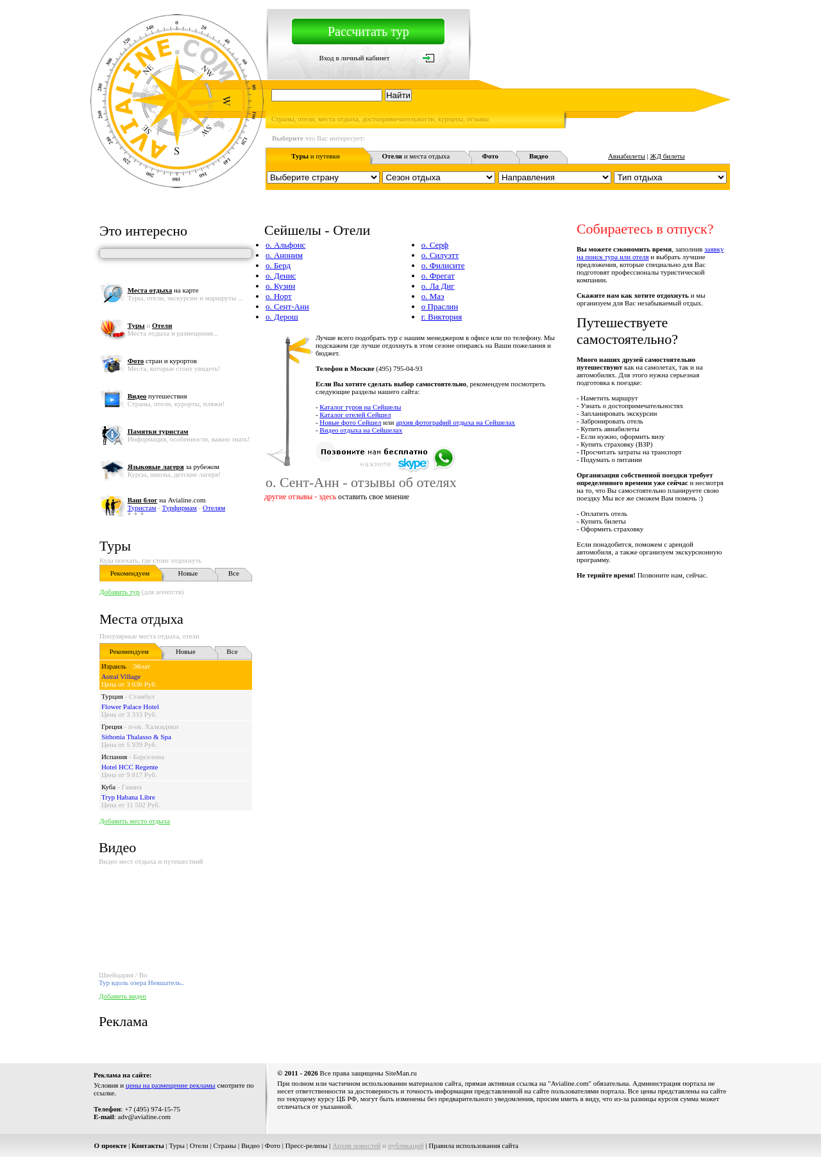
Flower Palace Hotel (130, 706)
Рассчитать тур (368, 31)
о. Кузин (280, 286)
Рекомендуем (129, 573)
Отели (199, 1145)
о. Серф (435, 245)
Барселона (148, 756)
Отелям (214, 507)
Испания (114, 756)
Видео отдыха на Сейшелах (360, 430)
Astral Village (120, 676)
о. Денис (281, 275)
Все (233, 573)
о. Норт (279, 296)
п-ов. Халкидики (153, 726)
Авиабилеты (626, 156)
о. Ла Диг (438, 286)
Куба (108, 787)
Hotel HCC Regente (129, 767)
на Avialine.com (167, 500)
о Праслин (440, 306)
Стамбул (142, 696)
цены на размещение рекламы (171, 1085)
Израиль (113, 666)
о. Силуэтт (440, 255)
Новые (188, 573)
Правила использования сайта (473, 1145)
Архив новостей (356, 1145)
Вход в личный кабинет (354, 58)
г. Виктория (441, 316)
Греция (112, 726)
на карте (163, 290)
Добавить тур (119, 592)
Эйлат (141, 666)
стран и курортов (162, 360)
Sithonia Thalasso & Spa (136, 737)
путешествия (157, 396)
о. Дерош (282, 316)
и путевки (315, 156)
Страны (224, 1145)
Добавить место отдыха (134, 821)
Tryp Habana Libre (128, 797)
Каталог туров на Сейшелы (360, 407)
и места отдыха (416, 156)
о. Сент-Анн (287, 306)
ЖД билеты (667, 156)
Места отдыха (141, 619)
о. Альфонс (285, 245)
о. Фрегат (438, 275)
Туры (115, 546)
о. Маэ (432, 296)
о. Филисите (443, 265)
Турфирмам (179, 507)
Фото (272, 1145)
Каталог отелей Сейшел (355, 414)
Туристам (142, 507)
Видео (250, 1145)
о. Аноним (284, 255)
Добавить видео (122, 996)
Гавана (131, 787)
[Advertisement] (496, 608)
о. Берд (278, 265)
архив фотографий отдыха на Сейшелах (455, 422)
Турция (112, 696)
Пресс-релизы (306, 1145)
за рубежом (173, 466)
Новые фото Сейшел (350, 422)
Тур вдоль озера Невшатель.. (142, 982)
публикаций (406, 1145)
